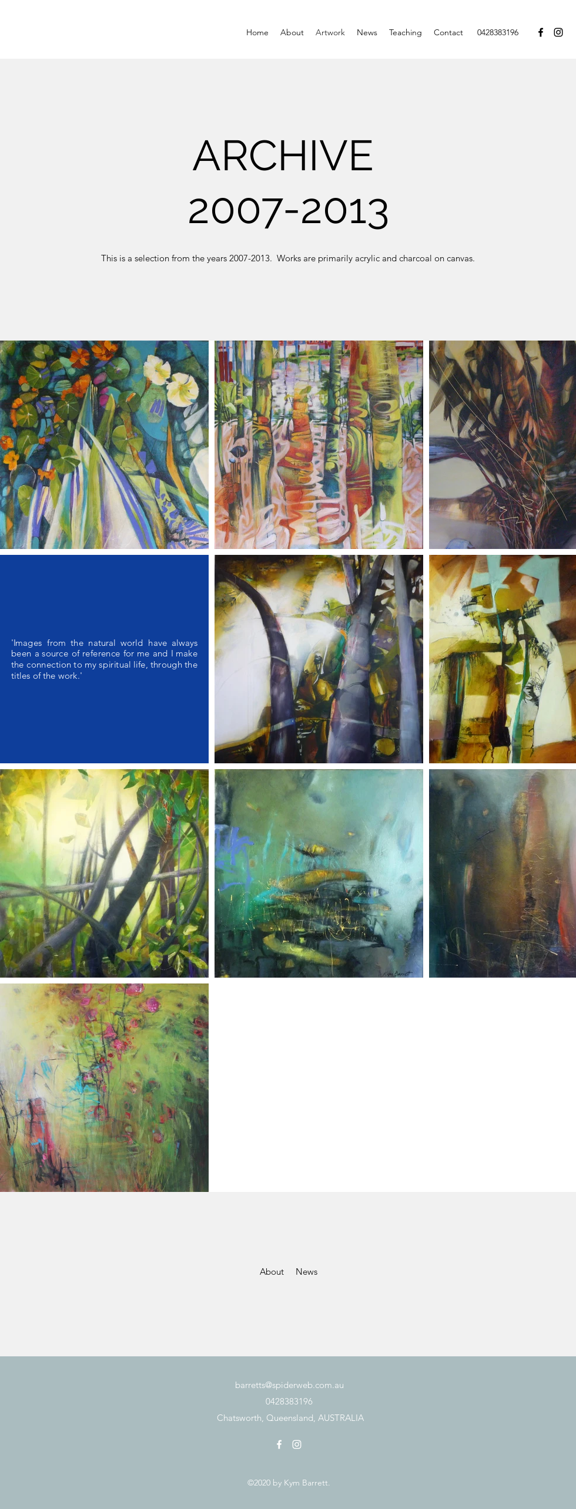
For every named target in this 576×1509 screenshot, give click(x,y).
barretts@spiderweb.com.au (289, 1384)
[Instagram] (558, 32)
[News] (306, 1272)
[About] (271, 1272)
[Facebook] (541, 32)
